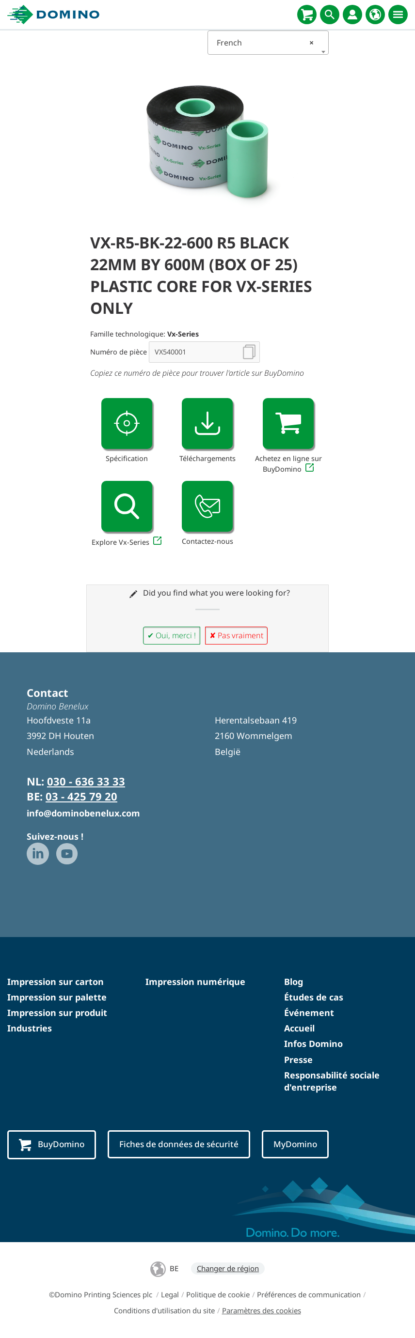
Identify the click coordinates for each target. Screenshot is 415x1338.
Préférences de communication (309, 1294)
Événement (309, 1012)
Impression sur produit (57, 1012)
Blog (293, 981)
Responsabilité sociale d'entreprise (332, 1081)
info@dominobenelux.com (83, 813)
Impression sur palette (57, 997)
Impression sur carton (55, 981)
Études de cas (313, 997)
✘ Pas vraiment (236, 635)
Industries (29, 1028)
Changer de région (228, 1268)
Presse (298, 1059)
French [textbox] (265, 42)
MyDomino (295, 1144)
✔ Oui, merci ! (171, 635)
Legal (170, 1294)
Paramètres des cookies (261, 1310)
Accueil (299, 1028)
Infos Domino (313, 1043)
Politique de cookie (218, 1294)
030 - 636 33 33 (86, 781)
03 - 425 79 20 (81, 796)
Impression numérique (195, 981)
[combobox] (268, 43)
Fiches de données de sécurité (179, 1144)
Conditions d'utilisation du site (164, 1310)
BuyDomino (51, 1144)
